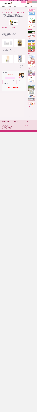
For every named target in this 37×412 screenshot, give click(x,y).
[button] (10, 78)
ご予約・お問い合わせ (27, 125)
